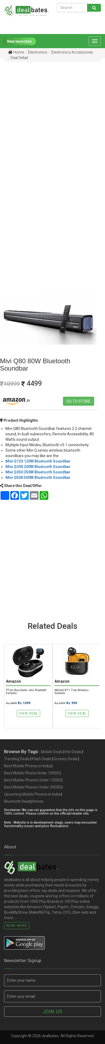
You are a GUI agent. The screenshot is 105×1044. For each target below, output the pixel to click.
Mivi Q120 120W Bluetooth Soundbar (38, 461)
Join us (52, 1011)
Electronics (37, 52)
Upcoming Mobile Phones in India (32, 794)
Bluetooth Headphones (23, 801)
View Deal (28, 713)
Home (16, 52)
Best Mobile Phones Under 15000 (32, 780)
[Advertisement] (52, 119)
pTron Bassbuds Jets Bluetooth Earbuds (26, 691)
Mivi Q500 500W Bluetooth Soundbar (38, 477)
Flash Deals (41, 759)
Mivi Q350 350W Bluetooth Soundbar (38, 472)
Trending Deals (17, 759)
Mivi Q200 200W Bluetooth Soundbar (38, 466)
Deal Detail (19, 58)
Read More (16, 926)
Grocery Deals (65, 759)
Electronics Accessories (71, 52)
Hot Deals (73, 752)
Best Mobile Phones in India (27, 766)
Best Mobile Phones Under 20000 (32, 787)
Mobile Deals (52, 752)
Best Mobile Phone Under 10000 (31, 773)
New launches (19, 41)
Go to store (78, 401)
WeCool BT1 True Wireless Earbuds (72, 691)
